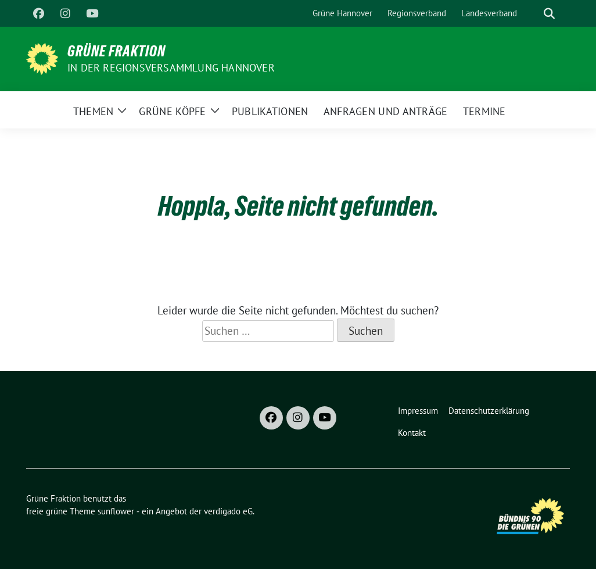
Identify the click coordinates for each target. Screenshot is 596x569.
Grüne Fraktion (116, 51)
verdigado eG (228, 511)
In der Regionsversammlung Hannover (171, 67)
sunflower (116, 511)
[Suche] (532, 13)
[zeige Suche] (549, 13)
